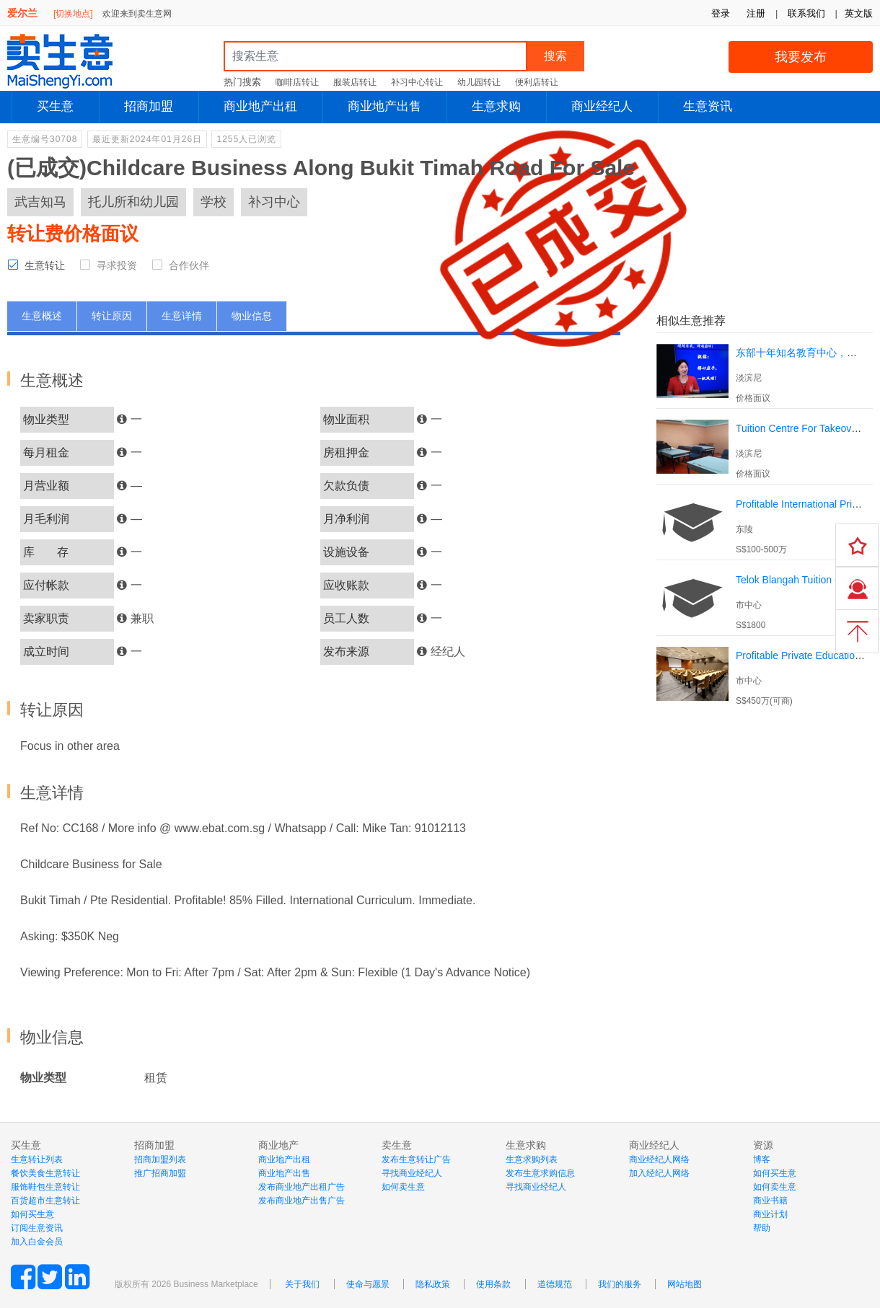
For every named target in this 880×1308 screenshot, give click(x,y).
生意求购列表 (532, 1159)
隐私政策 (432, 1284)
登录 (720, 13)
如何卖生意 (403, 1187)
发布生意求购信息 (540, 1173)
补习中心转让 (417, 82)
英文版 (859, 13)
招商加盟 (148, 106)
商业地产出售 (384, 106)
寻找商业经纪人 (412, 1173)
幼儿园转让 (479, 82)
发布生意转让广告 (416, 1159)
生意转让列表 (37, 1159)
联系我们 (806, 13)
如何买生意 (32, 1214)
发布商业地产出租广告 (301, 1187)
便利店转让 (536, 82)
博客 (761, 1159)
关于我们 (302, 1284)
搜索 (555, 56)
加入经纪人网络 (659, 1173)
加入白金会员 (37, 1242)
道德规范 (554, 1284)
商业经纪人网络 (659, 1159)
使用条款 (493, 1284)
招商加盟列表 (160, 1159)
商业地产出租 (260, 106)
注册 (756, 13)
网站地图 (684, 1284)
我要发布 (801, 57)
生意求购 (496, 106)
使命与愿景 (368, 1284)
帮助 (761, 1228)
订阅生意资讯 (37, 1228)
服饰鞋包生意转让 (45, 1187)
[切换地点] (73, 14)
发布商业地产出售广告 (301, 1201)
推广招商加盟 (160, 1173)
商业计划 (770, 1214)
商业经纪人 (602, 106)
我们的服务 (619, 1284)
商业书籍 (770, 1201)
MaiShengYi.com (72, 61)
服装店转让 (355, 82)
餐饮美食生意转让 (45, 1173)
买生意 (55, 106)
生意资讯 (707, 106)
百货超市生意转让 (45, 1201)
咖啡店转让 (297, 82)
